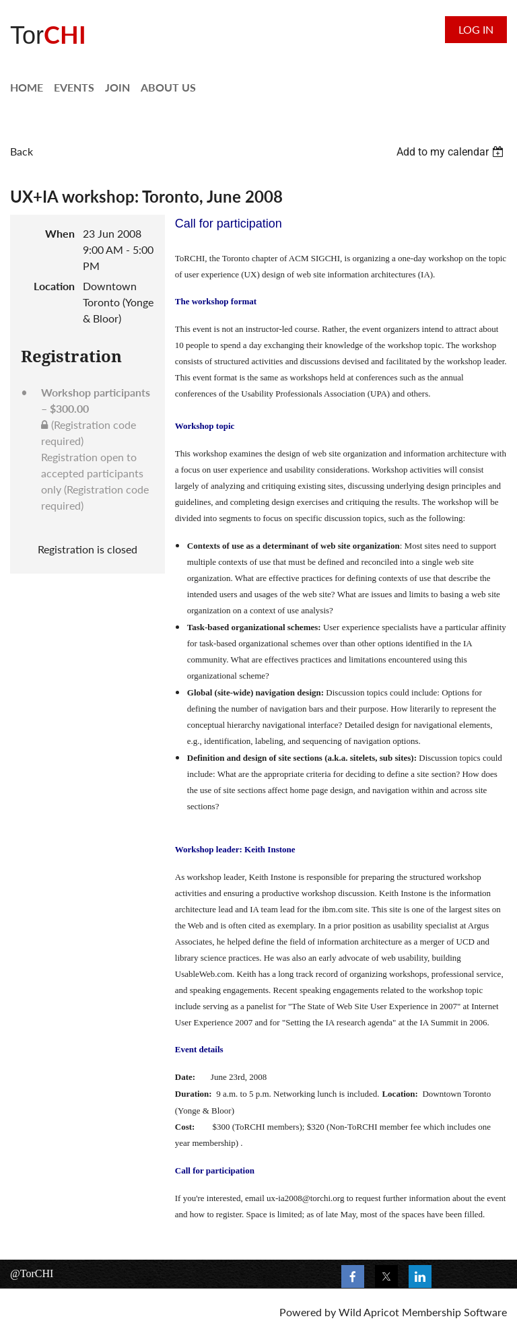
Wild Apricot (369, 1311)
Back (21, 151)
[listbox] (452, 151)
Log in (475, 29)
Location (54, 285)
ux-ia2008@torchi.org (305, 1198)
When (60, 233)
